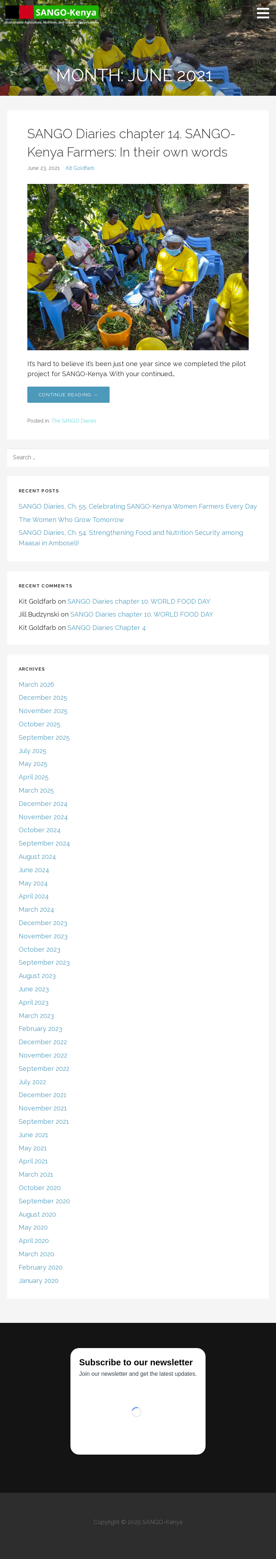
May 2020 (33, 1227)
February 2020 (41, 1267)
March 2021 (36, 1174)
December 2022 (43, 1042)
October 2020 (40, 1187)
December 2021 (42, 1095)
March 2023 (36, 1015)
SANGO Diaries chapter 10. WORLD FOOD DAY (139, 601)
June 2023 (34, 989)
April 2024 (34, 896)
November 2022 (43, 1055)
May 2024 (33, 883)
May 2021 (33, 1148)
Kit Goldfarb (80, 168)
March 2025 (36, 790)
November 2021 (43, 1108)
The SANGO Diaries (73, 421)
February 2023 (40, 1028)
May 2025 (33, 763)
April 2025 (34, 777)
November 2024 (43, 817)
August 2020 (37, 1214)
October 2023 (39, 949)
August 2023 (37, 975)
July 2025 (32, 750)
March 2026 (36, 684)
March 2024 (36, 909)
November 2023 (43, 936)
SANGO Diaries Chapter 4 (107, 627)
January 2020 (39, 1280)
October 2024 (40, 830)
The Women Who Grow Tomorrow (71, 519)
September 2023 (44, 962)
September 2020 (44, 1201)
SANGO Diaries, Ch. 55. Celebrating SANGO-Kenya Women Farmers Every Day (138, 506)
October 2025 (39, 724)
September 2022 (44, 1068)
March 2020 (36, 1254)
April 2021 (33, 1161)
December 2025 (43, 697)
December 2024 (43, 803)
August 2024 (37, 856)
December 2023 (43, 923)
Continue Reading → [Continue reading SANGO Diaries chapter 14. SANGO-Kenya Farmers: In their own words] (68, 394)
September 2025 (44, 737)
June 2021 (33, 1135)
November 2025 (43, 711)
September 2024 (44, 843)
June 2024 (34, 870)
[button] (265, 13)
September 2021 (44, 1121)
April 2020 (34, 1240)
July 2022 (32, 1082)
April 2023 (34, 1002)
